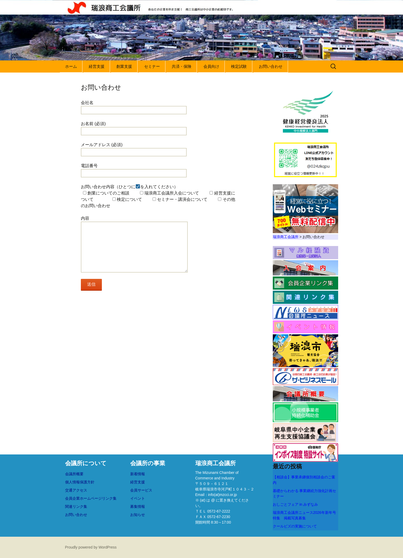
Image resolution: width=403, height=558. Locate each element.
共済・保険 (181, 66)
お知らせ (137, 515)
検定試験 (239, 66)
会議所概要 (74, 474)
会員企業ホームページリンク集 (91, 498)
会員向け (211, 66)
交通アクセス (76, 490)
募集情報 (137, 506)
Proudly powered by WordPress (91, 547)
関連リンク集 (76, 506)
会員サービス (141, 490)
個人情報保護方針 (80, 482)
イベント (137, 498)
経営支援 (96, 66)
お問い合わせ (270, 66)
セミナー (152, 66)
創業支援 (124, 66)
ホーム (71, 66)
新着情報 (137, 474)
